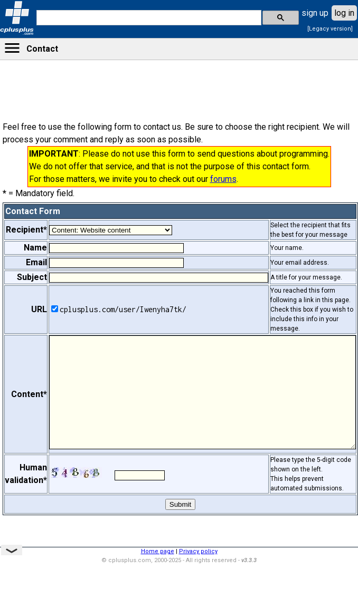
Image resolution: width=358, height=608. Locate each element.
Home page (157, 551)
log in (344, 13)
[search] (148, 18)
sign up (315, 13)
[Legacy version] (330, 28)
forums (223, 179)
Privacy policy (198, 551)
